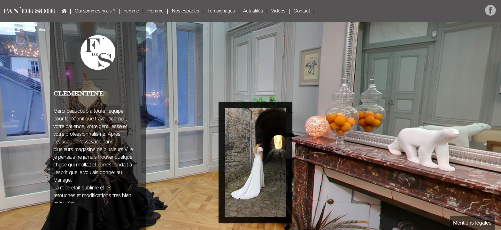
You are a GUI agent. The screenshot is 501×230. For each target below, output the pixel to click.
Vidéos (278, 11)
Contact (302, 11)
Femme (131, 11)
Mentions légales (472, 223)
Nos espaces (185, 11)
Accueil (64, 11)
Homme (155, 11)
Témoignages (221, 11)
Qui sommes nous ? (95, 11)
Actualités (253, 11)
